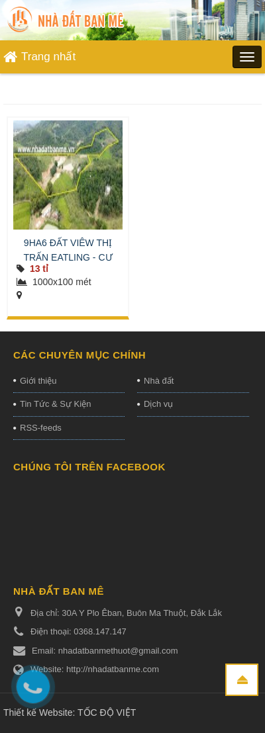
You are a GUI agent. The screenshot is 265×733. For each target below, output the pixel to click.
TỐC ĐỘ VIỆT (107, 712)
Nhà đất (159, 381)
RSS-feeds (41, 428)
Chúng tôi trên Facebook (89, 466)
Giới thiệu (38, 381)
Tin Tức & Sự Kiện (55, 404)
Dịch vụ (158, 404)
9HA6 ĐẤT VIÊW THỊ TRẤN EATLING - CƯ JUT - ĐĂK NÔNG (67, 257)
